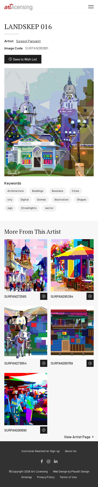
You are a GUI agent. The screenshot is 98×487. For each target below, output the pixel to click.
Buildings (37, 191)
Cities (75, 191)
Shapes (81, 199)
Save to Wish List (25, 59)
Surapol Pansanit (28, 41)
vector (49, 208)
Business (57, 191)
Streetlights (29, 208)
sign (10, 208)
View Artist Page (77, 437)
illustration (61, 199)
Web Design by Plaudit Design (71, 471)
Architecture (15, 191)
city (9, 199)
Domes (41, 199)
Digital (25, 199)
